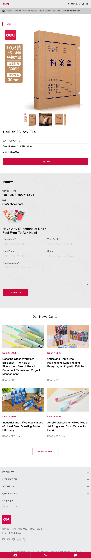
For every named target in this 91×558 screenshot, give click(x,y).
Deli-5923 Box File (60, 11)
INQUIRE (45, 162)
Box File (48, 11)
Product (15, 11)
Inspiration (45, 472)
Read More (10, 376)
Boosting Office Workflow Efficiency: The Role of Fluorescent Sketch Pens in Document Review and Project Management (22, 365)
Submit (15, 292)
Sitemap (39, 548)
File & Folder (38, 11)
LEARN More (45, 444)
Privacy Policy (49, 548)
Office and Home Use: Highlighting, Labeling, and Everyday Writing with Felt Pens (67, 363)
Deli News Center (45, 316)
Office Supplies (26, 11)
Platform (76, 4)
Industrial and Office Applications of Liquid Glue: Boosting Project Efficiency (21, 421)
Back (9, 24)
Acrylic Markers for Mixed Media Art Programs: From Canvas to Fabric (65, 421)
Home (8, 11)
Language (6, 493)
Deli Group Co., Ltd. (33, 544)
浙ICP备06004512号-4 (67, 544)
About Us (45, 479)
